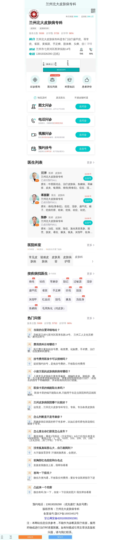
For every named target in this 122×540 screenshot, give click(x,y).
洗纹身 (80, 298)
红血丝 (46, 298)
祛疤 (42, 281)
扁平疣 (33, 289)
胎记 (66, 280)
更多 (89, 162)
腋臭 (68, 299)
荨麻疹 (54, 281)
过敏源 (78, 280)
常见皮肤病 (33, 259)
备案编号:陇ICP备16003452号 (60, 513)
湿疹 (89, 281)
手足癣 (57, 290)
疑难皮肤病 (44, 259)
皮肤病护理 (67, 259)
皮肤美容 (56, 259)
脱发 (79, 289)
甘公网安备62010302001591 (61, 518)
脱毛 (58, 299)
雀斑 (44, 290)
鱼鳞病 (33, 307)
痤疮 (32, 280)
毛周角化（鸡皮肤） (54, 308)
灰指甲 (33, 299)
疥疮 (69, 289)
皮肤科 (79, 257)
